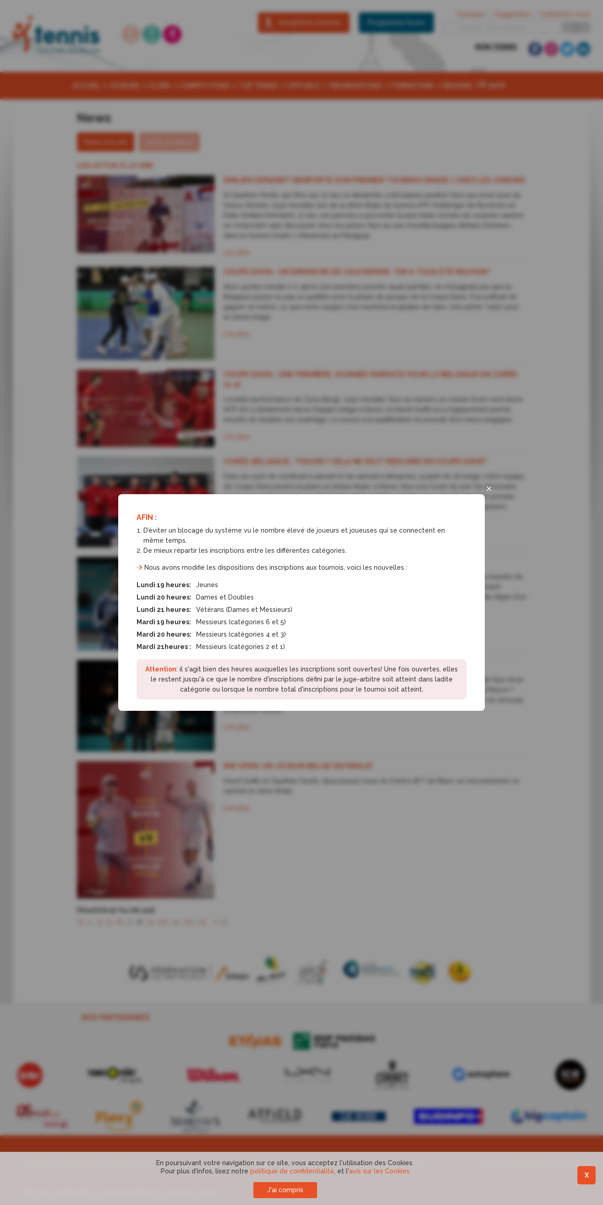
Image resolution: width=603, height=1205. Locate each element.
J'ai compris (285, 1190)
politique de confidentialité (292, 1171)
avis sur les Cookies (379, 1171)
